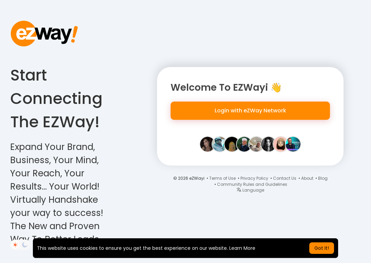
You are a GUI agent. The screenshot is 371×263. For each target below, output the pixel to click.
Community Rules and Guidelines (252, 184)
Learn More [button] (242, 248)
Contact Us (284, 178)
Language (250, 190)
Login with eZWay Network (250, 110)
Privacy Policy (254, 178)
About (307, 178)
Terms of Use (222, 178)
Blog (323, 178)
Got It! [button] (321, 248)
